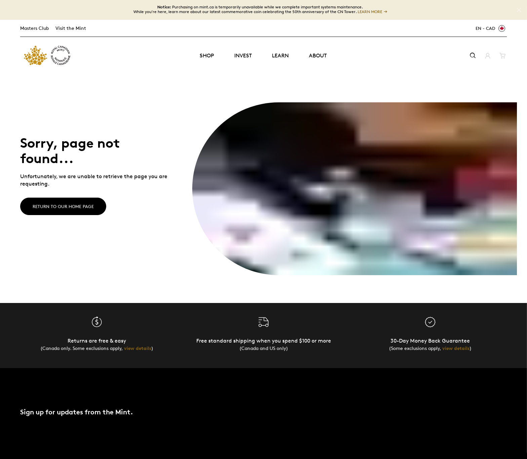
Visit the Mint (70, 28)
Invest (243, 55)
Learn (280, 55)
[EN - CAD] (489, 28)
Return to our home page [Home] (63, 206)
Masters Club (34, 28)
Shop (207, 55)
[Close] (519, 10)
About (318, 55)
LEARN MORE (370, 11)
